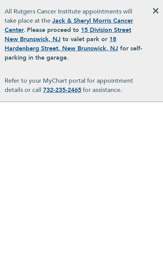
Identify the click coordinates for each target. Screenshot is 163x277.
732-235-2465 (62, 90)
